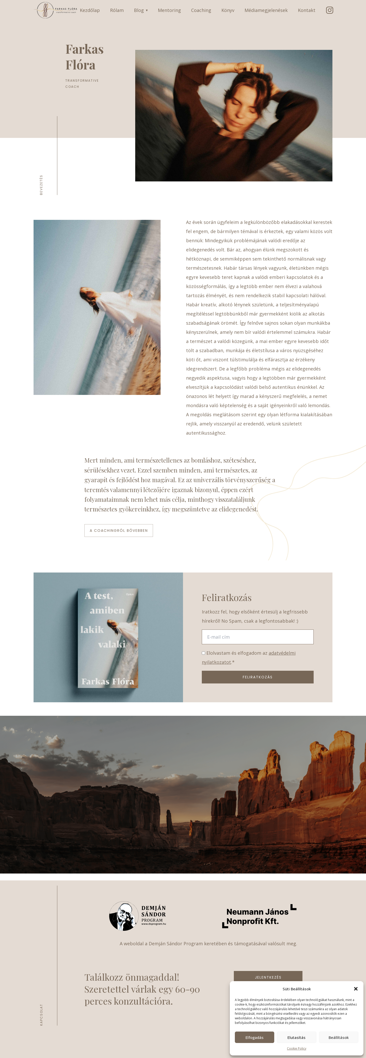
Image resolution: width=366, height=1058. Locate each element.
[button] (355, 988)
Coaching (201, 10)
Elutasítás (296, 1037)
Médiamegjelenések (266, 10)
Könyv (227, 10)
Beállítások (339, 1037)
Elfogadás (255, 1037)
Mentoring (169, 10)
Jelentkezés (268, 977)
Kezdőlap (90, 10)
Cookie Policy (296, 1048)
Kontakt (306, 10)
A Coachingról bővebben (119, 530)
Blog (141, 10)
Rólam (117, 10)
